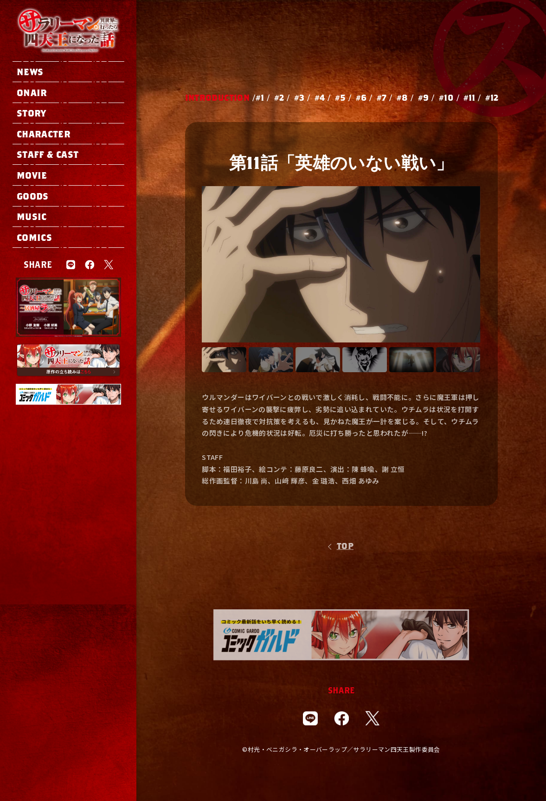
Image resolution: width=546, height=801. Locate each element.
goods (33, 195)
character (44, 133)
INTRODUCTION (217, 97)
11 (472, 97)
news (30, 71)
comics (34, 237)
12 (494, 97)
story (31, 112)
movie (32, 175)
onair (32, 92)
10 (449, 97)
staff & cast (47, 154)
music (32, 216)
